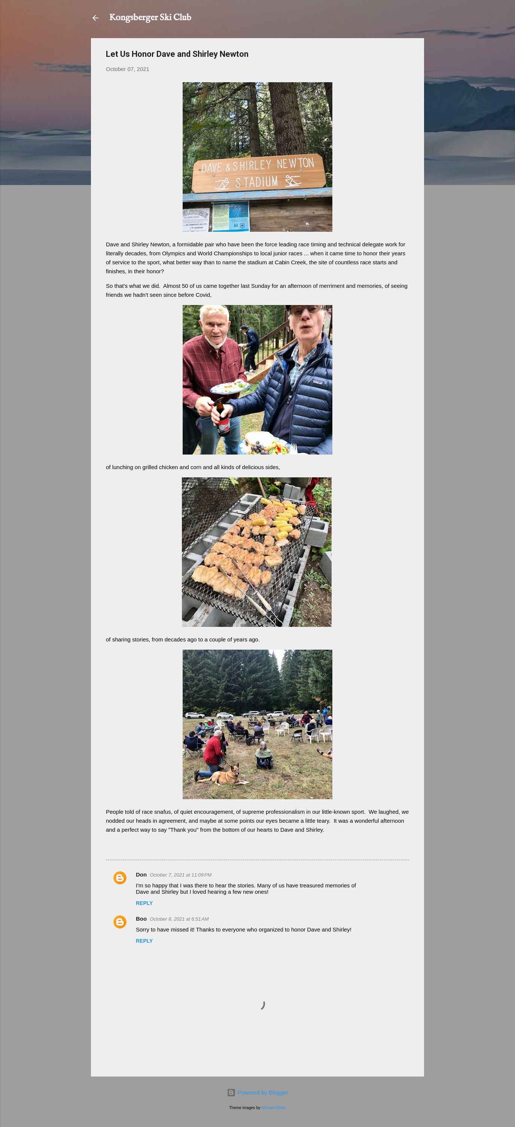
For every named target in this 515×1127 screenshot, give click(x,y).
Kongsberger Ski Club (150, 18)
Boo (141, 918)
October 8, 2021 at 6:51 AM (179, 919)
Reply (144, 903)
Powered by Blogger (257, 1092)
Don (141, 874)
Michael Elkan (274, 1107)
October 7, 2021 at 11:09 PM (180, 875)
